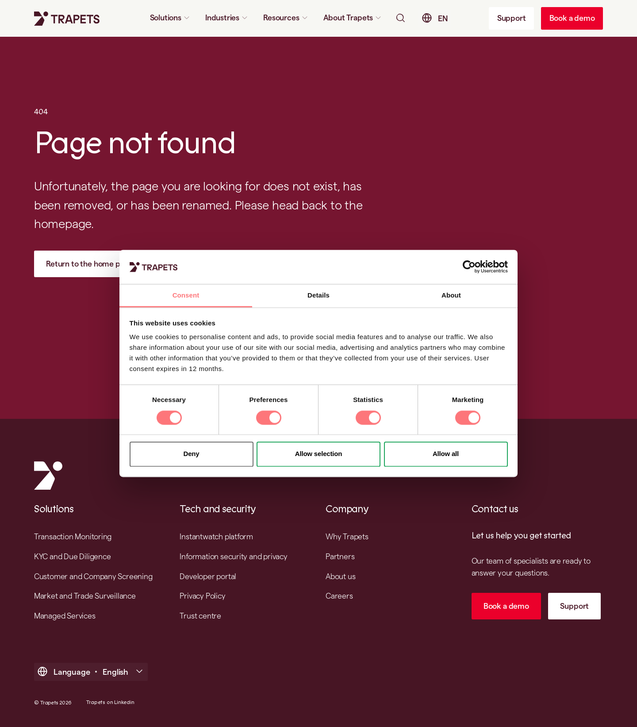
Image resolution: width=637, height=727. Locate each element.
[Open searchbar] (400, 17)
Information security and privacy (233, 556)
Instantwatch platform (216, 536)
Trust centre (200, 615)
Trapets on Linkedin (110, 702)
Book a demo (572, 18)
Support (511, 18)
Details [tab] (318, 295)
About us (340, 576)
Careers (339, 596)
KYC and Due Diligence (72, 556)
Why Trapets (347, 536)
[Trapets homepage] (67, 19)
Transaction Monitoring (72, 536)
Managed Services (65, 615)
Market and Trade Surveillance (85, 596)
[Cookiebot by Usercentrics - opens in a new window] (469, 267)
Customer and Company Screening (93, 576)
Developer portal (208, 576)
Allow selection (318, 454)
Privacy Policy (202, 596)
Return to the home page (89, 263)
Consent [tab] (186, 295)
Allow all (446, 454)
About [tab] (451, 295)
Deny (192, 454)
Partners (340, 556)
